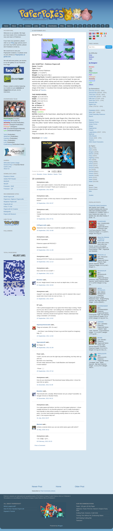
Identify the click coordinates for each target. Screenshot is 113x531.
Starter (55, 174)
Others (91, 84)
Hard (90, 59)
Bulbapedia (7, 211)
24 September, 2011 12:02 (45, 336)
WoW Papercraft (9, 196)
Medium (50, 174)
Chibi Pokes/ (93, 114)
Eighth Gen (92, 104)
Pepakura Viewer (9, 176)
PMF (90, 75)
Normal (91, 171)
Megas (91, 126)
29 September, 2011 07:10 (45, 371)
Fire (90, 159)
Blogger (60, 526)
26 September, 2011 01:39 (45, 347)
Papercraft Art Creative (11, 209)
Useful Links (7, 166)
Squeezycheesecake (43, 324)
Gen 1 (69, 26)
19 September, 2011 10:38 (45, 230)
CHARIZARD (102, 221)
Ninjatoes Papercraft (10, 201)
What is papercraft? (10, 506)
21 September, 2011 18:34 (45, 285)
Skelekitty (92, 79)
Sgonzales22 (41, 342)
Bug (90, 148)
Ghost (91, 163)
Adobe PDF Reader (10, 179)
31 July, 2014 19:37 (43, 418)
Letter (46, 138)
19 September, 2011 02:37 (45, 203)
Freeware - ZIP (8, 189)
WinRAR (6, 181)
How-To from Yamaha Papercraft (14, 509)
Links (36, 26)
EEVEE (100, 338)
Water (91, 181)
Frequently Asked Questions (98, 205)
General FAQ (8, 164)
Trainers (91, 140)
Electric (91, 154)
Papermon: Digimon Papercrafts (14, 199)
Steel (90, 179)
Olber (5, 140)
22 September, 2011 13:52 (45, 318)
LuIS (5, 142)
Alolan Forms (93, 124)
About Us (7, 168)
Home (6, 26)
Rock (90, 177)
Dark (90, 150)
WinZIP (6, 184)
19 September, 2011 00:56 (45, 189)
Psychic (91, 175)
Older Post (79, 486)
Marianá (39, 424)
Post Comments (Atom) (48, 491)
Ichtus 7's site (8, 206)
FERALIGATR (102, 353)
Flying (91, 161)
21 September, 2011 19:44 (45, 299)
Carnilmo (6, 138)
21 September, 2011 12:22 (45, 273)
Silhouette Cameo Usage (11, 163)
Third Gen (92, 94)
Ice (90, 169)
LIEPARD (100, 322)
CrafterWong (8, 144)
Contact (28, 26)
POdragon (92, 77)
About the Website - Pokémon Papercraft (103, 238)
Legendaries (93, 132)
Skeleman (7, 136)
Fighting (91, 157)
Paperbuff (92, 81)
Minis (90, 112)
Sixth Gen (92, 100)
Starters (91, 120)
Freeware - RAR (9, 186)
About (14, 26)
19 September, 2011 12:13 (45, 262)
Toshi (5, 134)
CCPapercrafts (42, 225)
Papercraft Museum (10, 214)
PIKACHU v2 (102, 255)
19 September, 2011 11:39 (45, 250)
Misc (43, 26)
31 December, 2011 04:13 (45, 398)
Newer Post (37, 486)
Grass (45, 174)
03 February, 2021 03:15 (44, 441)
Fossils (91, 130)
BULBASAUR (102, 271)
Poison (91, 173)
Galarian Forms (94, 122)
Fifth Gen (92, 98)
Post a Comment (40, 445)
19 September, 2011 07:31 (45, 219)
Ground (91, 167)
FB (21, 26)
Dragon (91, 152)
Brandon (39, 174)
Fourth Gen (92, 96)
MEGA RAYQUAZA (101, 289)
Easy (90, 55)
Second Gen (93, 92)
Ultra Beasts (93, 136)
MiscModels (52, 26)
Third (60, 174)
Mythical (91, 134)
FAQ (62, 26)
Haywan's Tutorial (9, 511)
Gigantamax (93, 128)
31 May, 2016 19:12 (43, 429)
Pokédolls (92, 110)
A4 (41, 138)
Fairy (90, 156)
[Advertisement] (58, 467)
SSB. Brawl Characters (96, 142)
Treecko (43, 90)
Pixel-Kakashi (93, 73)
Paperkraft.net (8, 204)
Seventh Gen (93, 102)
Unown (91, 138)
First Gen (92, 90)
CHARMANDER (103, 306)
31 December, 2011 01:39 (45, 385)
